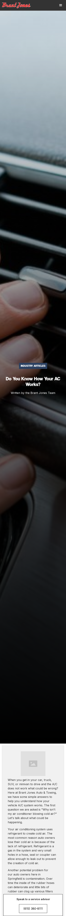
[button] (60, 5)
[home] (18, 5)
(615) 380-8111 (33, 908)
